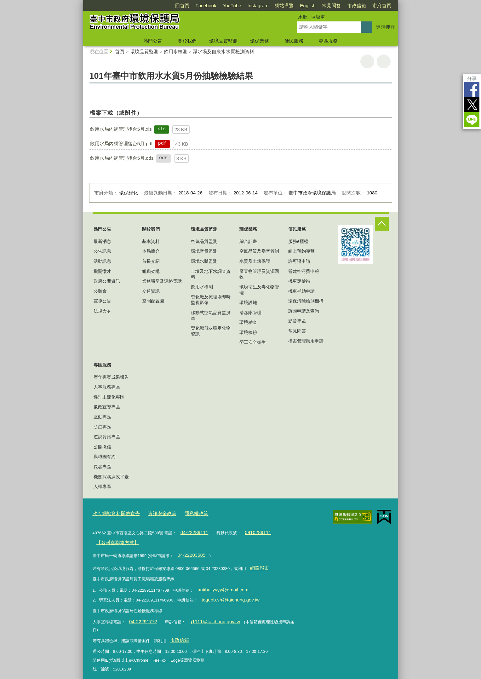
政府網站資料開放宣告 (113, 512)
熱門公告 (152, 40)
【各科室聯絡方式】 (114, 539)
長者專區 (102, 466)
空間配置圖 (153, 300)
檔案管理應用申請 (306, 340)
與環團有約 (105, 456)
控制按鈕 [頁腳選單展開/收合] (382, 224)
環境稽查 (248, 322)
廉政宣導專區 (107, 406)
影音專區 (297, 320)
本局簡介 (151, 251)
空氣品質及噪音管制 (259, 251)
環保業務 (259, 40)
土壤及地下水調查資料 (211, 274)
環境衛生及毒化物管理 (259, 289)
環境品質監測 (223, 40)
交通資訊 (151, 291)
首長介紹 (151, 261)
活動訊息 (102, 261)
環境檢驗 (248, 332)
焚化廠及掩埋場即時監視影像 (211, 299)
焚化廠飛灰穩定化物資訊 (211, 330)
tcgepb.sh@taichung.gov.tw (226, 590)
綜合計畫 (248, 241)
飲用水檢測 (175, 51)
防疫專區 (102, 426)
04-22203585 (189, 550)
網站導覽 (284, 5)
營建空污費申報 (303, 271)
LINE (471, 119)
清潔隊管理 (250, 312)
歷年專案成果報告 (111, 377)
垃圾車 (318, 17)
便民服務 (293, 40)
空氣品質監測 (204, 241)
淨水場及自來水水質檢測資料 (223, 51)
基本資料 (151, 241)
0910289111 (251, 530)
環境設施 (248, 302)
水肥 (302, 17)
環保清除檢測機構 (306, 300)
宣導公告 (102, 300)
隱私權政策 (185, 512)
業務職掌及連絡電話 (162, 281)
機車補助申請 (301, 291)
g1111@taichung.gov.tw (206, 610)
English (307, 5)
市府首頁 (381, 5)
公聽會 (100, 291)
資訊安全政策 (154, 512)
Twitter (471, 104)
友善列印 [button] (367, 61)
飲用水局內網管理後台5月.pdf (121, 143)
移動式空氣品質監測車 (211, 315)
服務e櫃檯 (298, 241)
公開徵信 (102, 446)
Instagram (258, 5)
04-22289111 (192, 530)
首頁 (119, 51)
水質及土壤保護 (254, 261)
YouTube (232, 5)
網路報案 (258, 561)
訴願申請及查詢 (303, 311)
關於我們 (187, 40)
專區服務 (328, 40)
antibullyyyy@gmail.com (219, 581)
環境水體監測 (204, 261)
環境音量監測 (204, 251)
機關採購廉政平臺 (111, 476)
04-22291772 (141, 610)
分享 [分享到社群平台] (472, 78)
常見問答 (331, 5)
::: (80, 2)
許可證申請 (299, 261)
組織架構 (151, 271)
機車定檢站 (299, 281)
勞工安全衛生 (252, 342)
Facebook (206, 5)
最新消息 (102, 241)
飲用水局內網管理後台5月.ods (122, 158)
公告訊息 (102, 251)
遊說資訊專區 (107, 436)
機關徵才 (102, 271)
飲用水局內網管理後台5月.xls (121, 129)
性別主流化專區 (109, 397)
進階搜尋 (385, 27)
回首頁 (182, 5)
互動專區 (102, 416)
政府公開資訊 (107, 281)
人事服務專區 (107, 386)
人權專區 (102, 486)
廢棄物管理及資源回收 (259, 274)
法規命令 (102, 311)
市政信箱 (356, 5)
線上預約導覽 (301, 251)
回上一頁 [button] (384, 61)
